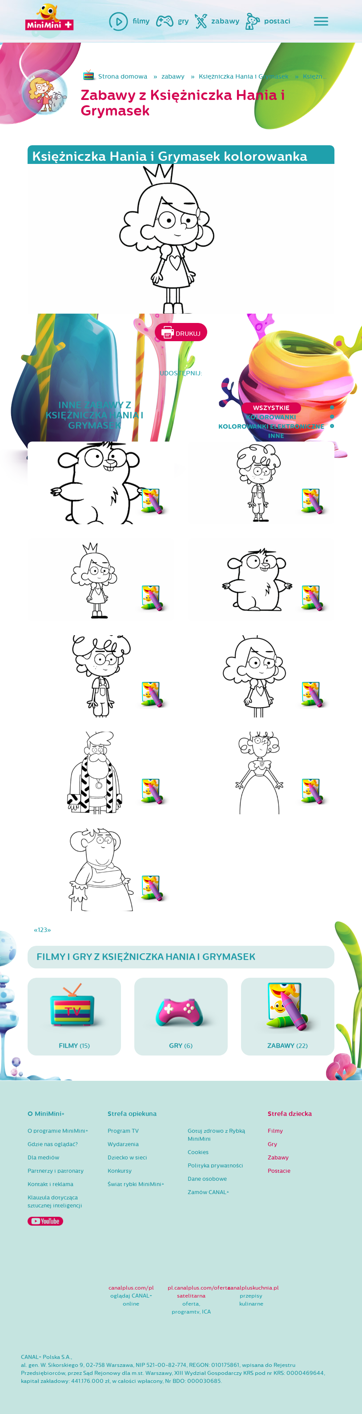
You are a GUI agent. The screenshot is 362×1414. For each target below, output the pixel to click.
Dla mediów (43, 1157)
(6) (181, 1016)
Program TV (123, 1131)
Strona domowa (122, 76)
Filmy (275, 1131)
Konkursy (120, 1171)
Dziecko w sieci (127, 1157)
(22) (288, 1016)
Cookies (198, 1152)
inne (326, 408)
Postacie (279, 1171)
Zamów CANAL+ (208, 1192)
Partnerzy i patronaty (56, 1171)
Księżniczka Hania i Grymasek (244, 76)
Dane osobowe (207, 1179)
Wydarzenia (123, 1144)
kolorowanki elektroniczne (250, 408)
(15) (74, 1016)
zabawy (173, 76)
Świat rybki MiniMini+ (136, 1184)
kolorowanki (157, 408)
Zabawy (278, 1157)
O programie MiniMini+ (58, 1131)
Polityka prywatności (215, 1165)
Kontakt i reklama (50, 1184)
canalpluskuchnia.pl (253, 1288)
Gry (272, 1144)
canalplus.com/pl (131, 1288)
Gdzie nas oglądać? (53, 1144)
